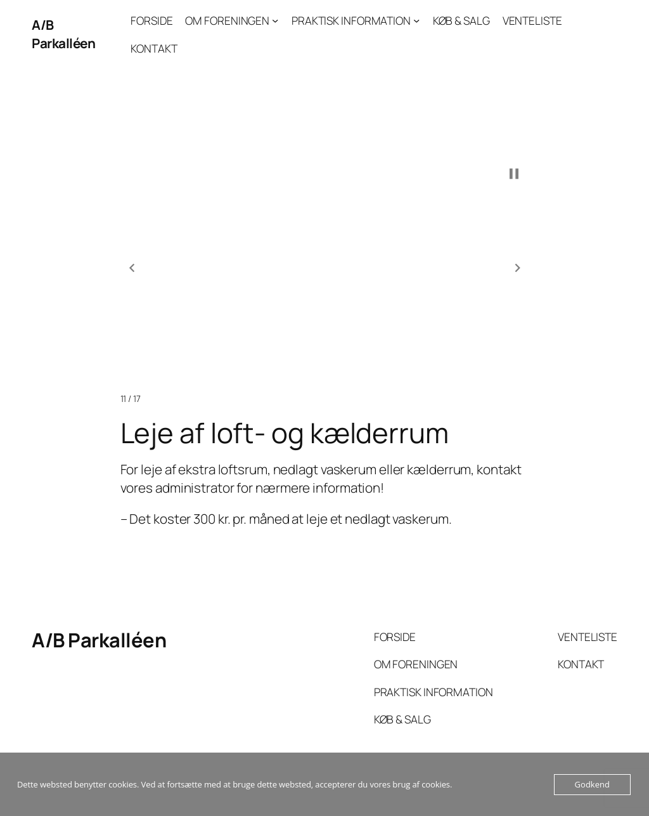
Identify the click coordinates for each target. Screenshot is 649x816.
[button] (132, 268)
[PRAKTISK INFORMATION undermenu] (416, 20)
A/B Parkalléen (63, 34)
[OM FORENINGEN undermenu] (275, 20)
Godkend (592, 784)
